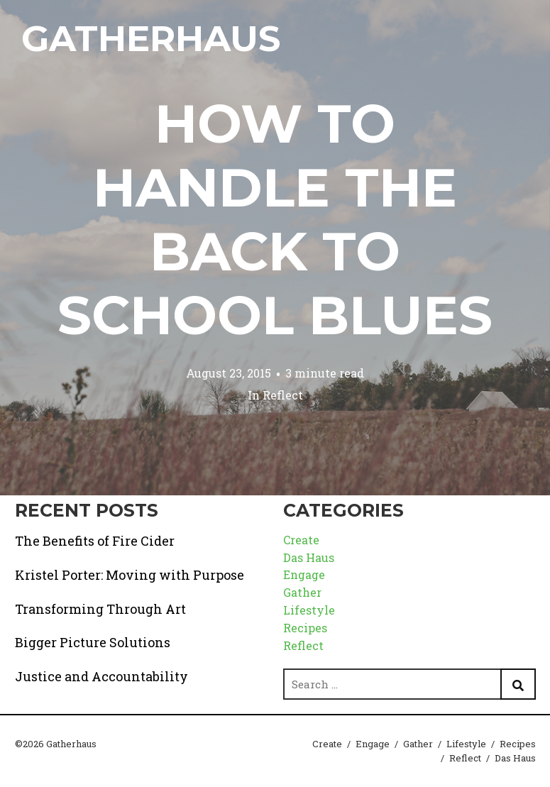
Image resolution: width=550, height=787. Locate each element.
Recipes (305, 627)
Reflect (283, 394)
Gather (302, 592)
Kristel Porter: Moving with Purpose (129, 574)
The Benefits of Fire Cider (95, 540)
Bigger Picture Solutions (92, 642)
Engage (304, 574)
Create (301, 539)
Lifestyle (309, 609)
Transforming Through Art (100, 608)
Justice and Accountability (101, 676)
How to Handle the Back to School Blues (275, 219)
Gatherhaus (150, 38)
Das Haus (308, 557)
